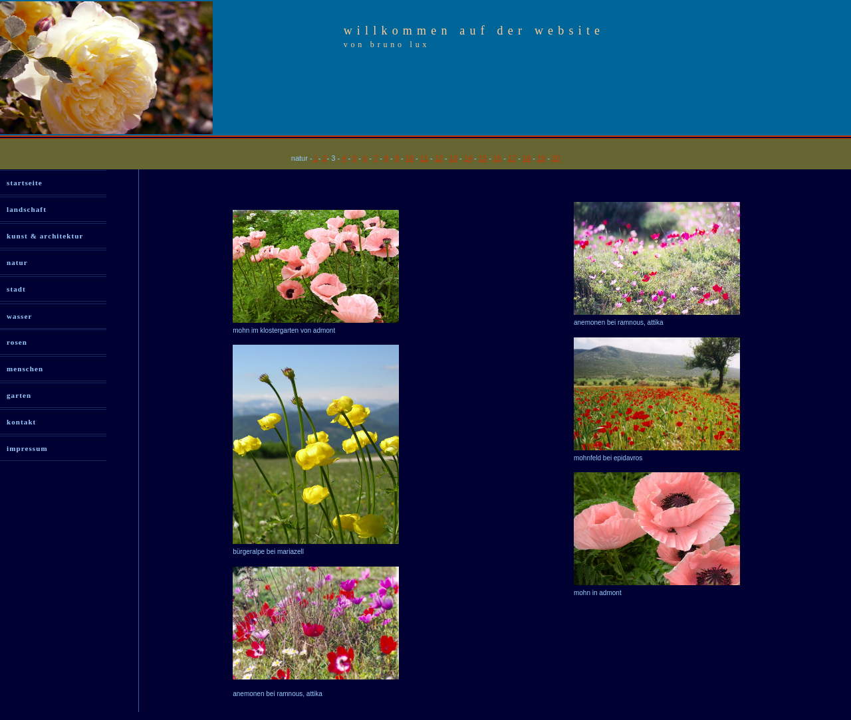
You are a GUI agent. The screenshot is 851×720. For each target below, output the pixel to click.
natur (17, 262)
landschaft (27, 209)
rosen (17, 342)
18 (527, 158)
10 (410, 158)
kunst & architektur (45, 236)
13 (453, 158)
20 (556, 158)
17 (512, 158)
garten (19, 395)
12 (439, 158)
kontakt (21, 422)
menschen (25, 369)
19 (541, 158)
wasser (19, 316)
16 (497, 158)
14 (468, 158)
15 (483, 158)
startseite (25, 183)
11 (424, 158)
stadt (16, 289)
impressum (27, 448)
